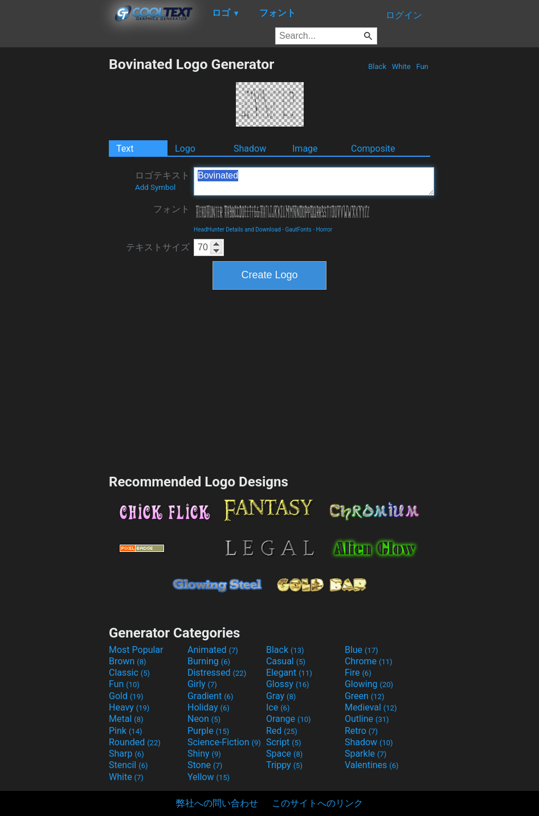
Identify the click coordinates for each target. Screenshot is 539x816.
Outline (367, 718)
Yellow (208, 777)
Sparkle (365, 753)
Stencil (128, 765)
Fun (422, 66)
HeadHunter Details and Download (237, 229)
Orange (288, 718)
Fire (358, 672)
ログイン (404, 15)
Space (284, 753)
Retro (361, 730)
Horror (324, 229)
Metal (126, 718)
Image (305, 148)
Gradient (210, 696)
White (401, 66)
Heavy (129, 707)
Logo (185, 148)
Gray (281, 696)
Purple (208, 730)
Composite (373, 148)
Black (377, 66)
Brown (127, 661)
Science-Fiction (224, 742)
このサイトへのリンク (317, 803)
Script (283, 742)
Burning (208, 661)
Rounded (135, 742)
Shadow (250, 148)
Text (124, 148)
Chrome (369, 661)
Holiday (208, 707)
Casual (285, 661)
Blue (361, 649)
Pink (125, 730)
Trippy (284, 765)
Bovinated (314, 181)
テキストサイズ (158, 247)
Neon (203, 718)
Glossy (287, 684)
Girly (202, 684)
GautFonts (298, 229)
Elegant (289, 672)
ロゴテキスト (162, 181)
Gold (126, 696)
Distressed (216, 672)
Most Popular (136, 649)
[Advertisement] (54, 227)
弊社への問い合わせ (217, 803)
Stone (204, 765)
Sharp (126, 753)
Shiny (204, 753)
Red (281, 730)
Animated (212, 649)
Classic (129, 672)
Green (365, 696)
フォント (171, 209)
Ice (277, 707)
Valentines (372, 765)
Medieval (371, 707)
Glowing (369, 684)
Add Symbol (155, 187)
